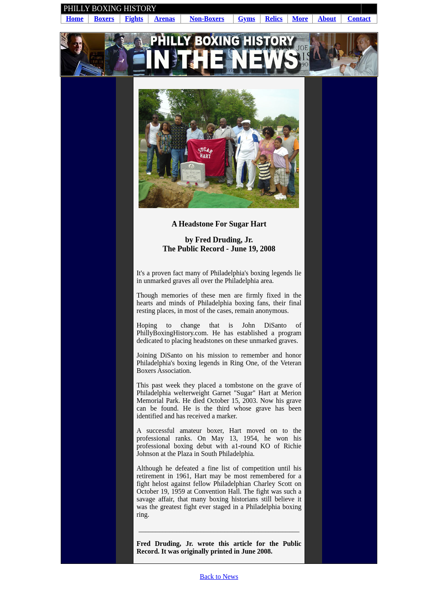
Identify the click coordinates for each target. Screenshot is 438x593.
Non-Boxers (206, 18)
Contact (358, 18)
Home (74, 18)
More (300, 18)
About (327, 18)
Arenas (164, 18)
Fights (134, 18)
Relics (274, 18)
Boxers (104, 18)
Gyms (246, 18)
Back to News (219, 576)
